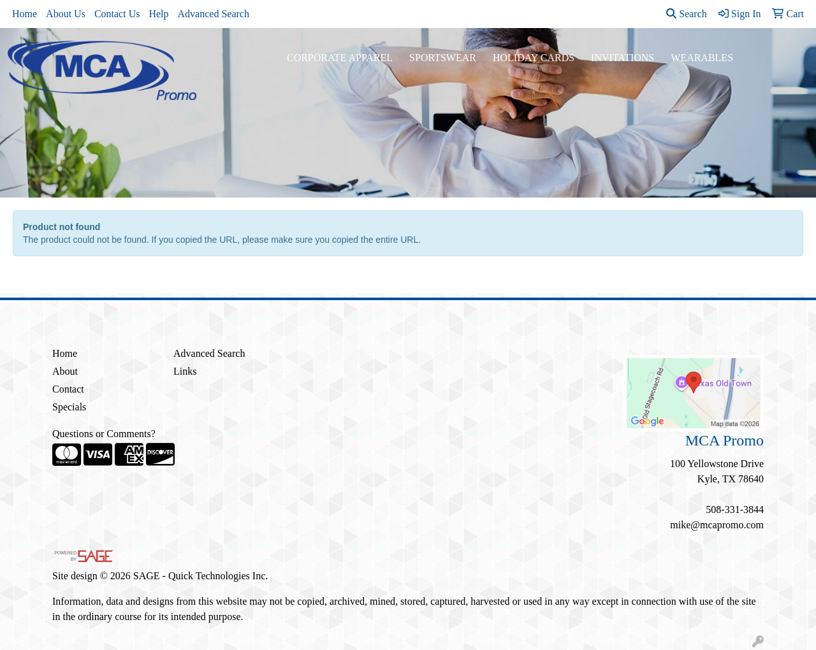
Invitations (622, 57)
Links (184, 371)
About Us (65, 13)
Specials (69, 406)
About (65, 371)
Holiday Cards (533, 57)
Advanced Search (213, 13)
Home (24, 13)
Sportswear (442, 57)
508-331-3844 (735, 509)
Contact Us (117, 13)
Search (686, 13)
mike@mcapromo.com (717, 524)
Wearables (702, 57)
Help (158, 13)
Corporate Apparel (340, 57)
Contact (68, 389)
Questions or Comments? (104, 433)
